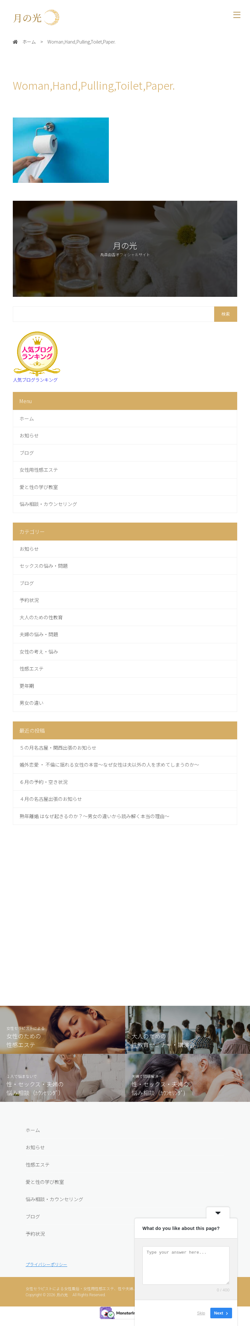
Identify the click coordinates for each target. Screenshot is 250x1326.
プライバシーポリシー (46, 1277)
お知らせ (35, 1160)
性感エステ (38, 1177)
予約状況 (35, 1246)
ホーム (33, 1143)
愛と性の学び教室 (45, 1195)
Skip (201, 1313)
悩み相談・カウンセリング (54, 1212)
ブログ (33, 1229)
